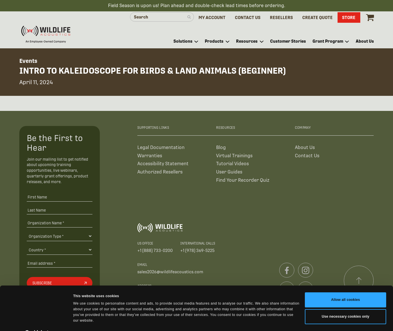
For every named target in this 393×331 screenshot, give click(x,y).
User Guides (229, 172)
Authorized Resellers (160, 172)
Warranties (149, 156)
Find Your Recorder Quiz (242, 181)
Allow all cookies (345, 287)
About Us (305, 148)
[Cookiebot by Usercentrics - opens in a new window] (37, 320)
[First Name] (59, 197)
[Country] (59, 250)
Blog (221, 148)
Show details (84, 321)
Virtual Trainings (234, 156)
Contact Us (307, 156)
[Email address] (59, 263)
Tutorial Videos (232, 164)
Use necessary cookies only (345, 304)
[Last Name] (59, 210)
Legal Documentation (161, 148)
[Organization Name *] (59, 223)
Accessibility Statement (163, 164)
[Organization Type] (59, 237)
